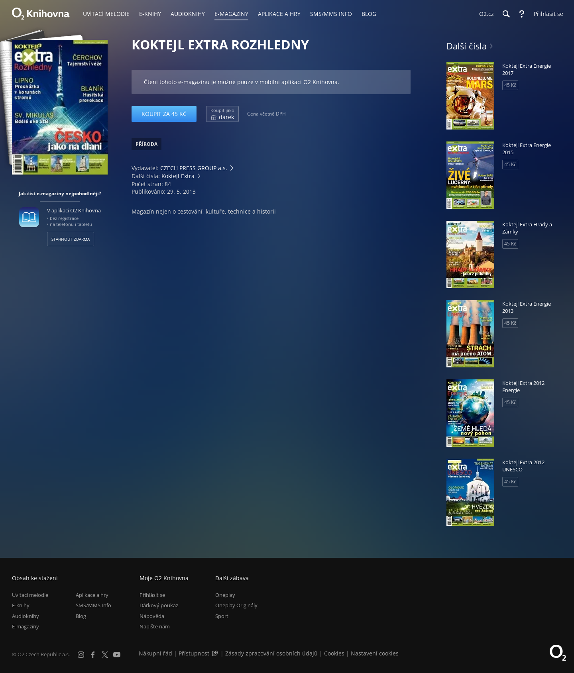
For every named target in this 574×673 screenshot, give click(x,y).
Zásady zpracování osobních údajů (271, 653)
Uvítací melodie (30, 594)
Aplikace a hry (92, 594)
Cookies (334, 653)
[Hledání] (506, 14)
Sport (221, 616)
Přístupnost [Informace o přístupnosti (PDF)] (194, 653)
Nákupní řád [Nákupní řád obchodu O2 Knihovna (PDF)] (155, 653)
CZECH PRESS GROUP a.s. (193, 168)
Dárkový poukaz (159, 605)
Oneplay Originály (236, 605)
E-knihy (20, 605)
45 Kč (510, 85)
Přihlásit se (152, 594)
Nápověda (152, 616)
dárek (222, 114)
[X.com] (105, 655)
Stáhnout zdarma (70, 239)
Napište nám (155, 626)
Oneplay (225, 594)
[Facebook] (93, 655)
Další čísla (466, 46)
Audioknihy (25, 616)
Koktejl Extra (178, 176)
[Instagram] (81, 655)
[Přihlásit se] (546, 14)
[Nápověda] (522, 14)
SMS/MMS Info (93, 605)
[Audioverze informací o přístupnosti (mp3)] (215, 653)
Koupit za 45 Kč (164, 114)
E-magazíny (25, 626)
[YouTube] (117, 655)
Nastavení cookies (375, 653)
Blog (81, 616)
